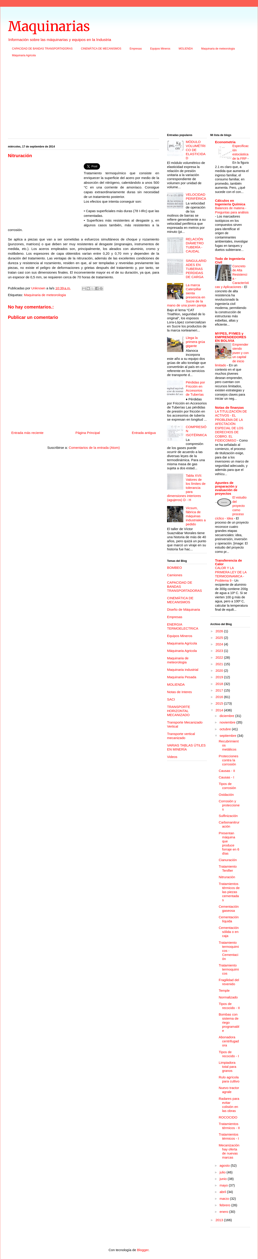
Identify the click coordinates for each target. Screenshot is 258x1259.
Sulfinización (228, 816)
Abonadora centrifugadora (229, 1041)
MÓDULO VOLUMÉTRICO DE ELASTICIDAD (196, 150)
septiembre (228, 735)
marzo (225, 1198)
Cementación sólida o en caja (229, 932)
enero (224, 1212)
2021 (220, 664)
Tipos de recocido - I (229, 1054)
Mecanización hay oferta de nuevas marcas (229, 1151)
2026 (220, 631)
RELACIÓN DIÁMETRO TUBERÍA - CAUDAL (195, 245)
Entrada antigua (144, 433)
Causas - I (226, 777)
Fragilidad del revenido (229, 982)
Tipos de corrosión (227, 786)
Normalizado (228, 997)
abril (223, 1192)
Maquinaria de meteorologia (218, 48)
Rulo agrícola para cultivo (229, 1079)
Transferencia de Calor (228, 562)
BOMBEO (174, 567)
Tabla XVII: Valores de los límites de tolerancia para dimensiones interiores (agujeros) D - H (186, 488)
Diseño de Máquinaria (183, 609)
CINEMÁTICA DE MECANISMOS (101, 48)
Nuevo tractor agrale (229, 1090)
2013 (220, 1220)
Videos (172, 757)
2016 (220, 697)
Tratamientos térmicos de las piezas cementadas (229, 892)
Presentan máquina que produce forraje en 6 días (229, 843)
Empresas (136, 48)
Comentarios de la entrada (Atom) (94, 447)
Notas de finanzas (229, 407)
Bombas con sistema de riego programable (229, 1022)
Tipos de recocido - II (229, 1006)
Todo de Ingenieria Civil (230, 260)
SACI (171, 699)
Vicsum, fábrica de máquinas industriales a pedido (196, 516)
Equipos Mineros (160, 48)
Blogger (143, 1250)
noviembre (228, 722)
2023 (220, 651)
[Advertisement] (129, 96)
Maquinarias (49, 26)
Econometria (225, 142)
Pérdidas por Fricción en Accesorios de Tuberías (195, 388)
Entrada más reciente (27, 433)
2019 (220, 677)
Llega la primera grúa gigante (195, 342)
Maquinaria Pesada (181, 677)
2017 (220, 690)
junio (224, 1179)
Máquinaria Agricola (24, 55)
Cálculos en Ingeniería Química (230, 202)
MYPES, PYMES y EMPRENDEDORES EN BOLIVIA (230, 337)
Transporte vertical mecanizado (181, 736)
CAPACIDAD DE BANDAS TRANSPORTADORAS (42, 48)
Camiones (174, 575)
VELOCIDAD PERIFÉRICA (196, 196)
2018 (220, 684)
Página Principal (87, 433)
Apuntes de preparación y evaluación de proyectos (226, 488)
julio (223, 1172)
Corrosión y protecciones (229, 805)
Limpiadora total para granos (227, 1067)
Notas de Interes (179, 692)
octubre (226, 729)
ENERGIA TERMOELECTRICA (182, 626)
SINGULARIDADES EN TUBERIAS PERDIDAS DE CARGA (196, 269)
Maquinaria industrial (182, 669)
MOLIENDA (186, 48)
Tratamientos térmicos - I (229, 1136)
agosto (225, 1165)
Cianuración (228, 860)
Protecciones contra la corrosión (228, 760)
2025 (220, 638)
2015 (220, 703)
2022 (220, 657)
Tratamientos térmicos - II (229, 1126)
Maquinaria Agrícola (182, 643)
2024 (220, 644)
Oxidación (226, 794)
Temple (224, 990)
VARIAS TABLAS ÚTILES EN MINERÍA (186, 747)
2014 (220, 710)
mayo (224, 1185)
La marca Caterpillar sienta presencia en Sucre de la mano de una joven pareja (186, 295)
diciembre (227, 716)
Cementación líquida (229, 919)
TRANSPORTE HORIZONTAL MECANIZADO (178, 711)
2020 (220, 670)
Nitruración (227, 877)
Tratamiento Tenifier (228, 868)
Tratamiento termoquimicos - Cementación (229, 951)
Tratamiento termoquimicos (229, 969)
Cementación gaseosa (229, 908)
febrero (225, 1205)
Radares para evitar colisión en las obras (229, 1105)
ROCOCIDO (228, 1117)
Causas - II (227, 771)
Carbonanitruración (229, 824)
